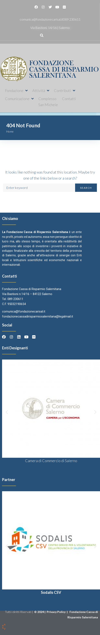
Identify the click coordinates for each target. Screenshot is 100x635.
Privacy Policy (56, 612)
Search (86, 187)
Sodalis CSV (51, 592)
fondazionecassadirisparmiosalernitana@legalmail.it (37, 316)
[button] (16, 91)
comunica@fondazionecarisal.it (41, 19)
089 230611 (71, 19)
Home (10, 131)
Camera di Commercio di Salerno (51, 460)
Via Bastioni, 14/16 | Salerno (50, 28)
